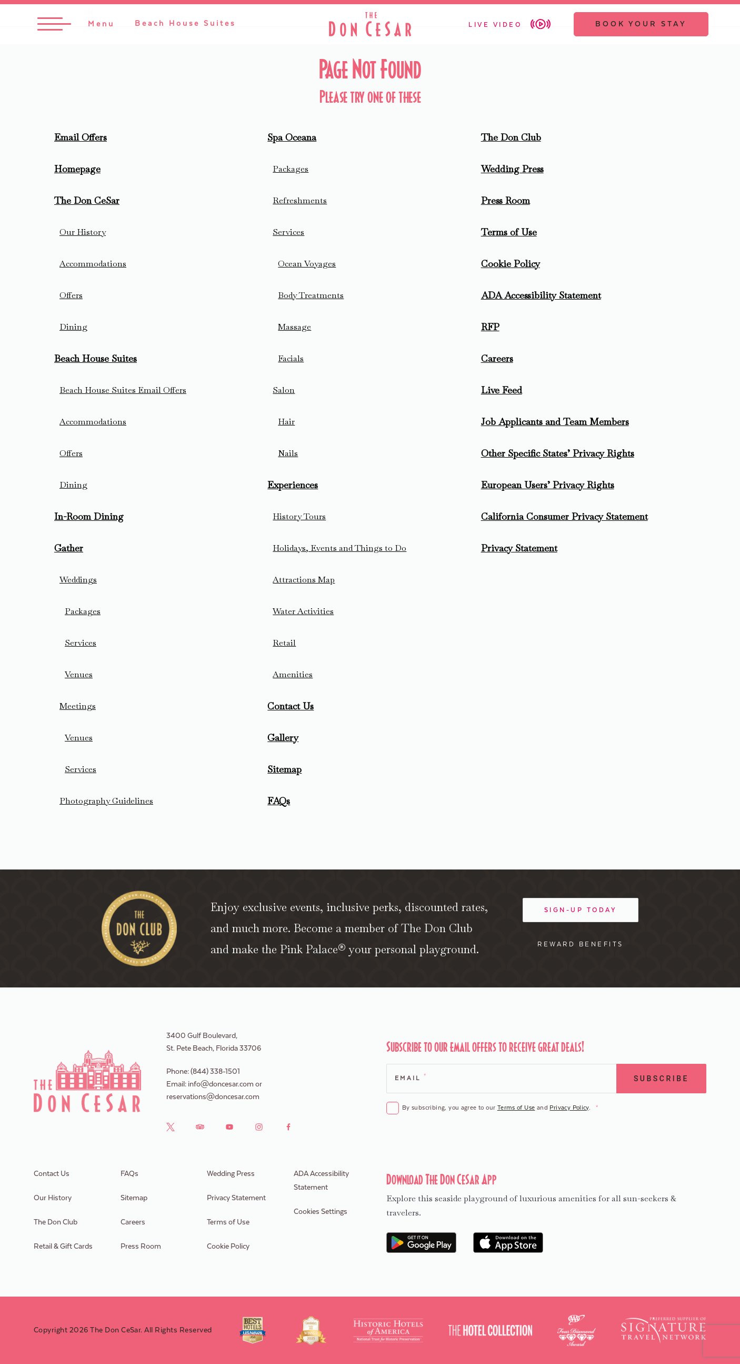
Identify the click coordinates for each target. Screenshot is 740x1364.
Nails (288, 453)
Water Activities (303, 611)
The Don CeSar (86, 200)
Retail (284, 642)
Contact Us (290, 706)
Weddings (78, 579)
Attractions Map (304, 579)
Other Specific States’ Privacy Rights (557, 453)
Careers (497, 358)
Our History (82, 232)
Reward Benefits (580, 944)
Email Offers (80, 137)
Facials (291, 358)
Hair (286, 421)
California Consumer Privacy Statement (564, 516)
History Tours (299, 516)
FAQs (278, 801)
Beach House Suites (95, 358)
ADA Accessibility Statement (541, 295)
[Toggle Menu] (78, 25)
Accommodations (92, 263)
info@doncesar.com (221, 1084)
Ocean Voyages (307, 263)
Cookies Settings (320, 1212)
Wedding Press (512, 169)
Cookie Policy (510, 264)
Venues (79, 674)
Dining (73, 326)
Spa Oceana (291, 137)
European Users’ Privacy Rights (547, 485)
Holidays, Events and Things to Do (339, 547)
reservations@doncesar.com (212, 1097)
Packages (83, 611)
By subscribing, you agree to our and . (500, 1108)
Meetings (77, 705)
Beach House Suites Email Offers (122, 390)
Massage (294, 326)
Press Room (505, 200)
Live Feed (501, 390)
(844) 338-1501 (215, 1071)
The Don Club (511, 137)
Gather (68, 548)
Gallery (282, 738)
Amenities (293, 674)
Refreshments (300, 200)
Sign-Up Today (580, 910)
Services (80, 642)
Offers (71, 295)
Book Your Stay (639, 24)
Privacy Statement (519, 548)
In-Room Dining (89, 516)
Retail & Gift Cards (63, 1246)
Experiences (292, 485)
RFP (490, 327)
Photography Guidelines (106, 800)
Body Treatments (311, 295)
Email (410, 1077)
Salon (284, 390)
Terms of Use (509, 232)
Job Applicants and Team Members (555, 422)
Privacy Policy (568, 1108)
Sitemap (284, 769)
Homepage (77, 169)
